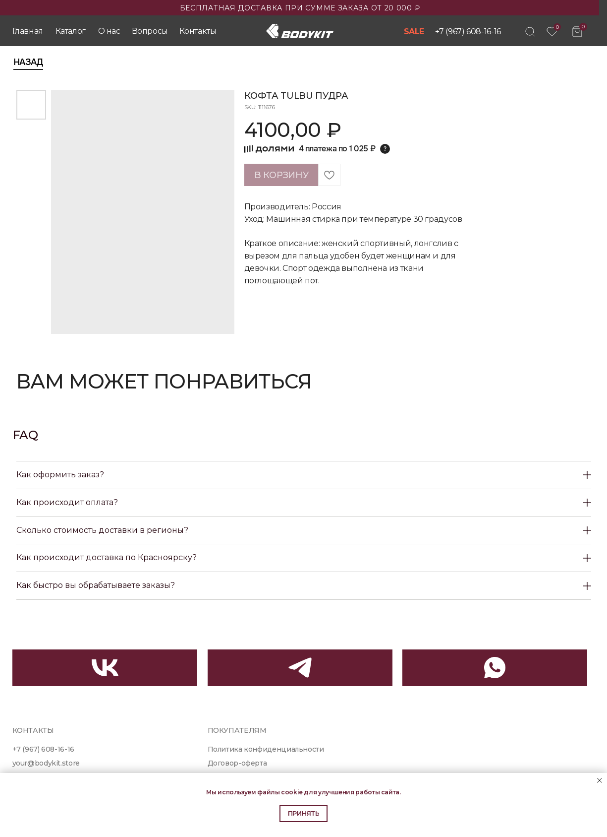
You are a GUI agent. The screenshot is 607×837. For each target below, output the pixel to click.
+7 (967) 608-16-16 (468, 31)
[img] (530, 32)
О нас (109, 31)
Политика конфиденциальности (266, 749)
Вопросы (150, 31)
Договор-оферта (237, 763)
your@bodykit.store (46, 763)
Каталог (70, 31)
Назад (28, 62)
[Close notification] (600, 780)
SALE (414, 31)
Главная (27, 31)
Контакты (198, 31)
